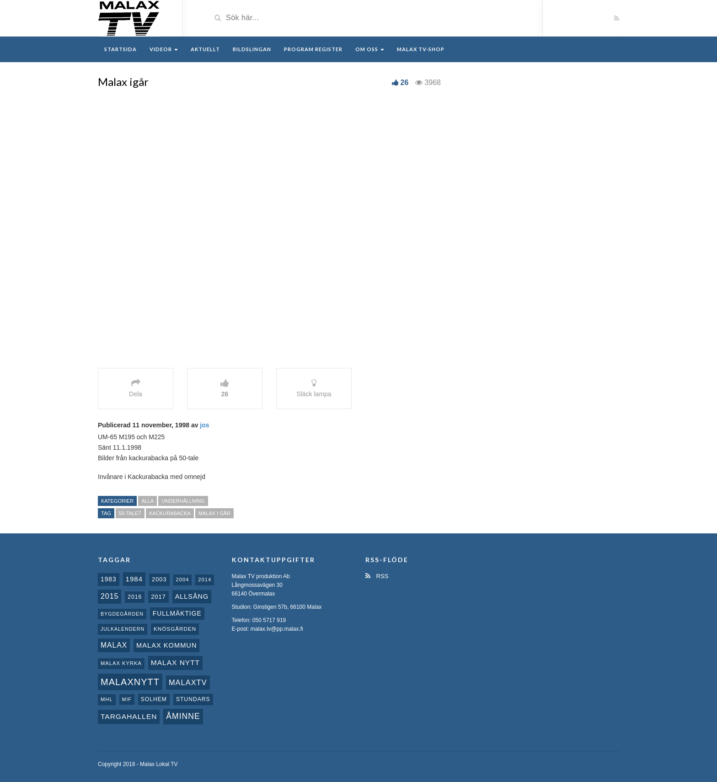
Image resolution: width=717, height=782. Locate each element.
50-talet (130, 513)
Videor (164, 49)
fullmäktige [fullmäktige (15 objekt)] (177, 613)
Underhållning (182, 501)
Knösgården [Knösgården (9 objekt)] (175, 629)
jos (204, 425)
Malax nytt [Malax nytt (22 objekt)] (175, 662)
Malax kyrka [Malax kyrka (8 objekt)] (121, 663)
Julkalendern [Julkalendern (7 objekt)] (122, 629)
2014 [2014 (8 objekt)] (204, 579)
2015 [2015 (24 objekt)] (109, 596)
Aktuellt (205, 49)
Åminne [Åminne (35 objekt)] (183, 716)
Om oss (369, 49)
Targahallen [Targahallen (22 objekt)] (129, 716)
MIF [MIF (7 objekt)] (127, 699)
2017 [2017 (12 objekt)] (158, 596)
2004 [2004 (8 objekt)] (182, 579)
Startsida (120, 49)
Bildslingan (252, 49)
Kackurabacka (169, 513)
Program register (313, 49)
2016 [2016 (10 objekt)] (135, 597)
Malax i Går (214, 513)
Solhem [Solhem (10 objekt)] (154, 699)
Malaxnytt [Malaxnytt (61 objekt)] (130, 682)
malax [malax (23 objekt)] (114, 645)
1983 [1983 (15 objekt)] (109, 579)
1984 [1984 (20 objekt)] (134, 579)
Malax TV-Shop (420, 49)
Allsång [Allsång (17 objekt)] (192, 596)
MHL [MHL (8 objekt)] (107, 699)
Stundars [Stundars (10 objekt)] (193, 699)
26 (405, 82)
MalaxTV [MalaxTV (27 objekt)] (188, 682)
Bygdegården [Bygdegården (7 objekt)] (122, 614)
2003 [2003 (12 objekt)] (159, 579)
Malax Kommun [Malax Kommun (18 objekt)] (166, 645)
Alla (147, 501)
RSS (376, 576)
